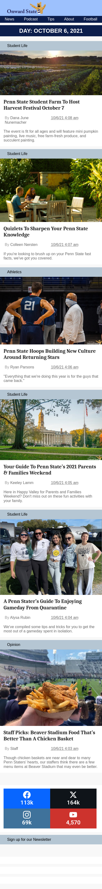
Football (90, 19)
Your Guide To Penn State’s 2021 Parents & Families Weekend (50, 470)
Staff (14, 749)
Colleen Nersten (24, 245)
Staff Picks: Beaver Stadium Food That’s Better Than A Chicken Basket (49, 735)
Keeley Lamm (22, 483)
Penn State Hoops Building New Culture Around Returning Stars (50, 354)
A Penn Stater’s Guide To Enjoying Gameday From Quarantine (43, 604)
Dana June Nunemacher (17, 120)
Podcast (31, 19)
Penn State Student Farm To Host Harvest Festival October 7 (42, 105)
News (9, 19)
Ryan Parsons (22, 367)
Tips (50, 19)
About (69, 19)
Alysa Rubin (20, 618)
